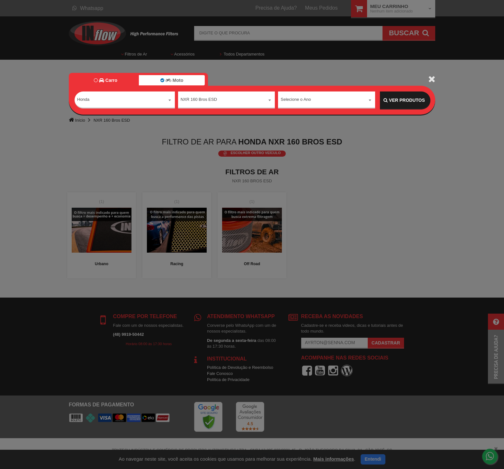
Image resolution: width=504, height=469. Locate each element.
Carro (105, 80)
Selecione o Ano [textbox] (296, 100)
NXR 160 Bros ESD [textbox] (199, 100)
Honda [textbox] (83, 100)
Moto (171, 80)
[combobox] (125, 100)
